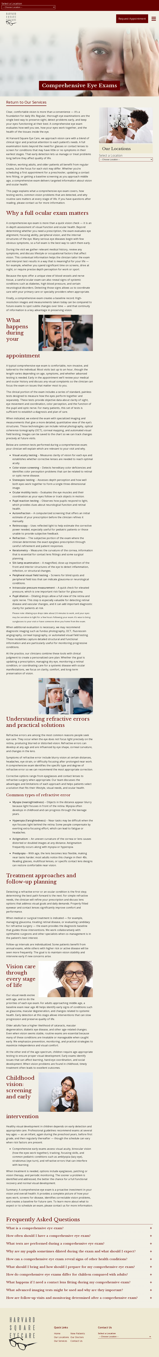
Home (57, 1333)
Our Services (60, 1340)
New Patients (77, 1333)
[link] (11, 19)
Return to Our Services (26, 102)
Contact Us (76, 1340)
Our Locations (61, 1337)
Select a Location (12, 3)
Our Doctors (77, 1337)
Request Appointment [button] (132, 18)
